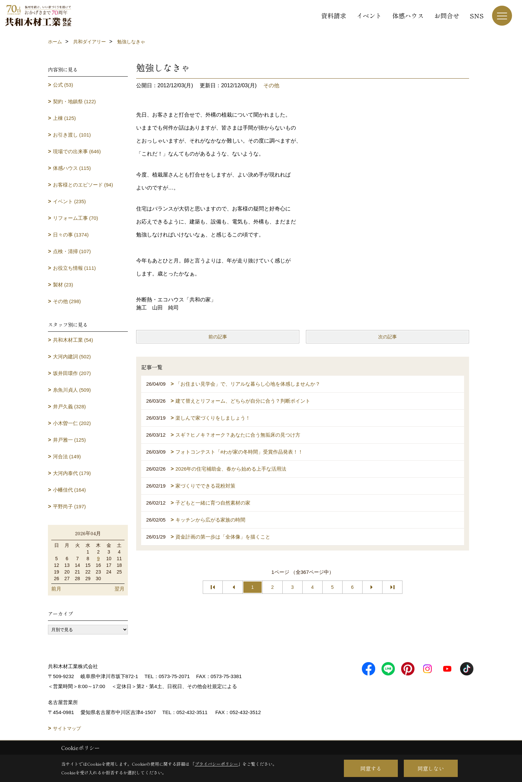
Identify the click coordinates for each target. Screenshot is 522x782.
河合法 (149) (67, 456)
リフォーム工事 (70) (75, 218)
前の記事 (217, 336)
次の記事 (387, 336)
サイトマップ (67, 728)
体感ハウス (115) (72, 168)
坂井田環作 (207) (72, 373)
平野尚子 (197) (69, 506)
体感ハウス (408, 15)
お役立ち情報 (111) (74, 268)
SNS (477, 15)
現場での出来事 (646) (77, 151)
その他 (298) (67, 301)
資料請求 (333, 15)
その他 (271, 85)
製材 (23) (63, 284)
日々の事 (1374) (71, 234)
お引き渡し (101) (72, 135)
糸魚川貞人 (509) (72, 390)
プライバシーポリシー (216, 764)
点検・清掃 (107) (72, 251)
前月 (56, 588)
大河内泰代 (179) (72, 473)
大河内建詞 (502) (72, 356)
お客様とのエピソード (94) (83, 185)
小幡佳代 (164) (69, 490)
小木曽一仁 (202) (72, 423)
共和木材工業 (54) (73, 340)
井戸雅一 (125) (69, 440)
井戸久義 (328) (69, 406)
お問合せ (446, 15)
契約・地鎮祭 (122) (74, 101)
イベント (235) (69, 201)
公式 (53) (63, 85)
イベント (369, 15)
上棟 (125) (64, 118)
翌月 (120, 588)
